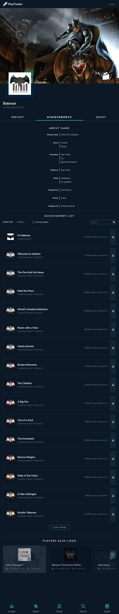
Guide (107, 608)
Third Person (66, 190)
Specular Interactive (69, 162)
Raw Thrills (65, 154)
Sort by (8, 222)
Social (59, 608)
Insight (12, 608)
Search (83, 608)
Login (112, 4)
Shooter (64, 143)
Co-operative (66, 182)
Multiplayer (65, 178)
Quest (36, 608)
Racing (63, 146)
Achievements (59, 117)
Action (63, 198)
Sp (62, 158)
